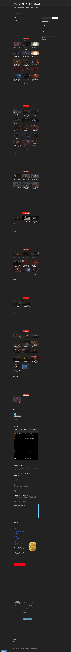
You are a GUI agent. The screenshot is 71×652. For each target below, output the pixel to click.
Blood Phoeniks (18, 433)
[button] (27, 40)
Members (27, 7)
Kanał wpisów (44, 39)
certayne (16, 438)
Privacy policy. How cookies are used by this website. (21, 648)
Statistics (32, 7)
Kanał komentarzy (45, 41)
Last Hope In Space (29, 4)
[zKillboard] (15, 413)
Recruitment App (21, 7)
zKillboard (17, 416)
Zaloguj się (43, 37)
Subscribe (26, 38)
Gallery (37, 7)
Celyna (16, 435)
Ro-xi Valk (17, 451)
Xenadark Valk (17, 458)
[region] (45, 638)
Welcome (14, 7)
